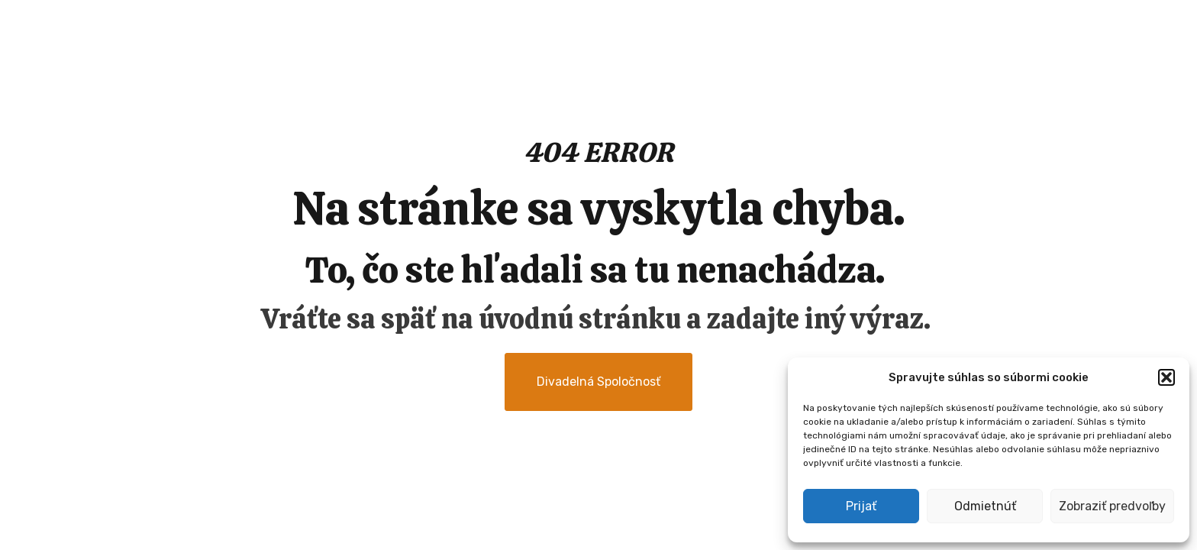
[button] (1166, 377)
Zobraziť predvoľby (1112, 506)
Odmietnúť (985, 506)
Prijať (861, 506)
